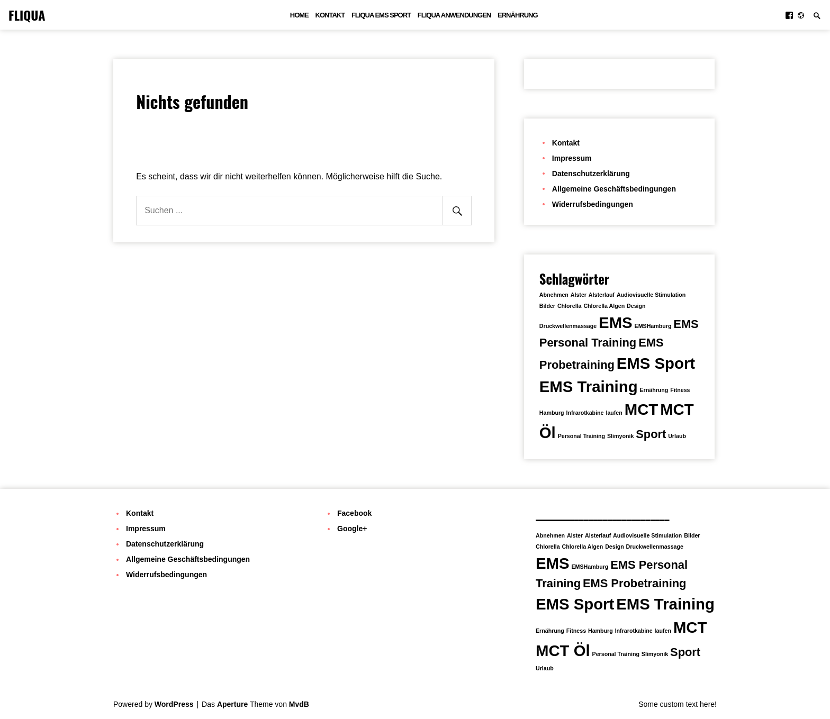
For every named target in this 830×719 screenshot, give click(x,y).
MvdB (299, 704)
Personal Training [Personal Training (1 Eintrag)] (581, 436)
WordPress (174, 704)
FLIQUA (26, 14)
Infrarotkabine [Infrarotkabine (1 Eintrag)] (584, 412)
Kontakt (330, 15)
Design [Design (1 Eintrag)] (636, 306)
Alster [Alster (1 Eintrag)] (579, 295)
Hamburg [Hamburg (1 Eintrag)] (551, 412)
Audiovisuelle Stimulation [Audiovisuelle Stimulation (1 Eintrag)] (651, 295)
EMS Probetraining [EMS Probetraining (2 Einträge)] (635, 583)
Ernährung (518, 15)
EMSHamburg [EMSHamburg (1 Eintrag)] (653, 326)
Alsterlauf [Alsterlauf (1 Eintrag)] (602, 295)
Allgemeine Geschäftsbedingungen (614, 189)
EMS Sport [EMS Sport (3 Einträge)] (656, 363)
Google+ (352, 528)
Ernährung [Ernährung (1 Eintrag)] (653, 390)
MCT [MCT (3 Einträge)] (641, 409)
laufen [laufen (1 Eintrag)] (614, 412)
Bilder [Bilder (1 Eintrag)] (547, 306)
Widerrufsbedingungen (592, 204)
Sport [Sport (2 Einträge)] (651, 434)
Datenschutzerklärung (591, 173)
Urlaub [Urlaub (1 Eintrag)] (677, 436)
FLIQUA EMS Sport (381, 15)
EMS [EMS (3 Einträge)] (616, 322)
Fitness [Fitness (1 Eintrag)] (680, 390)
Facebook (354, 513)
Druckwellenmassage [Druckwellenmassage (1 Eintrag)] (568, 326)
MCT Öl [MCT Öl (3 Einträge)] (563, 650)
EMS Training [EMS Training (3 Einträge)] (588, 386)
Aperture (232, 704)
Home (299, 15)
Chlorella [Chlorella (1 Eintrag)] (569, 306)
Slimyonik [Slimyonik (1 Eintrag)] (620, 436)
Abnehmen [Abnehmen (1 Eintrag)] (554, 295)
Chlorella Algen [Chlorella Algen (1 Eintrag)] (604, 306)
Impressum (572, 158)
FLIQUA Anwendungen (454, 15)
